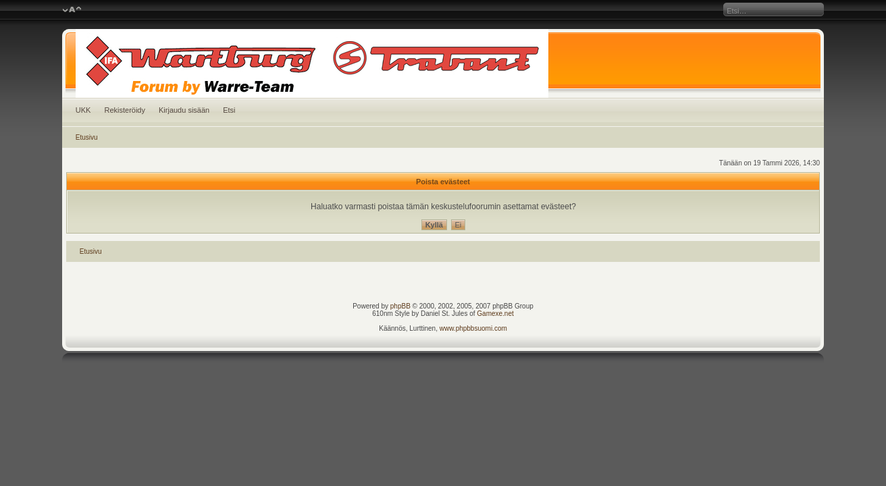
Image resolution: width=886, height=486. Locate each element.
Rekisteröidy (124, 110)
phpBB (400, 306)
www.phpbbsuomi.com (473, 328)
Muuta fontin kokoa (72, 10)
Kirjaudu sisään (184, 110)
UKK (83, 110)
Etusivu (87, 137)
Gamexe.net (495, 313)
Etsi (229, 110)
